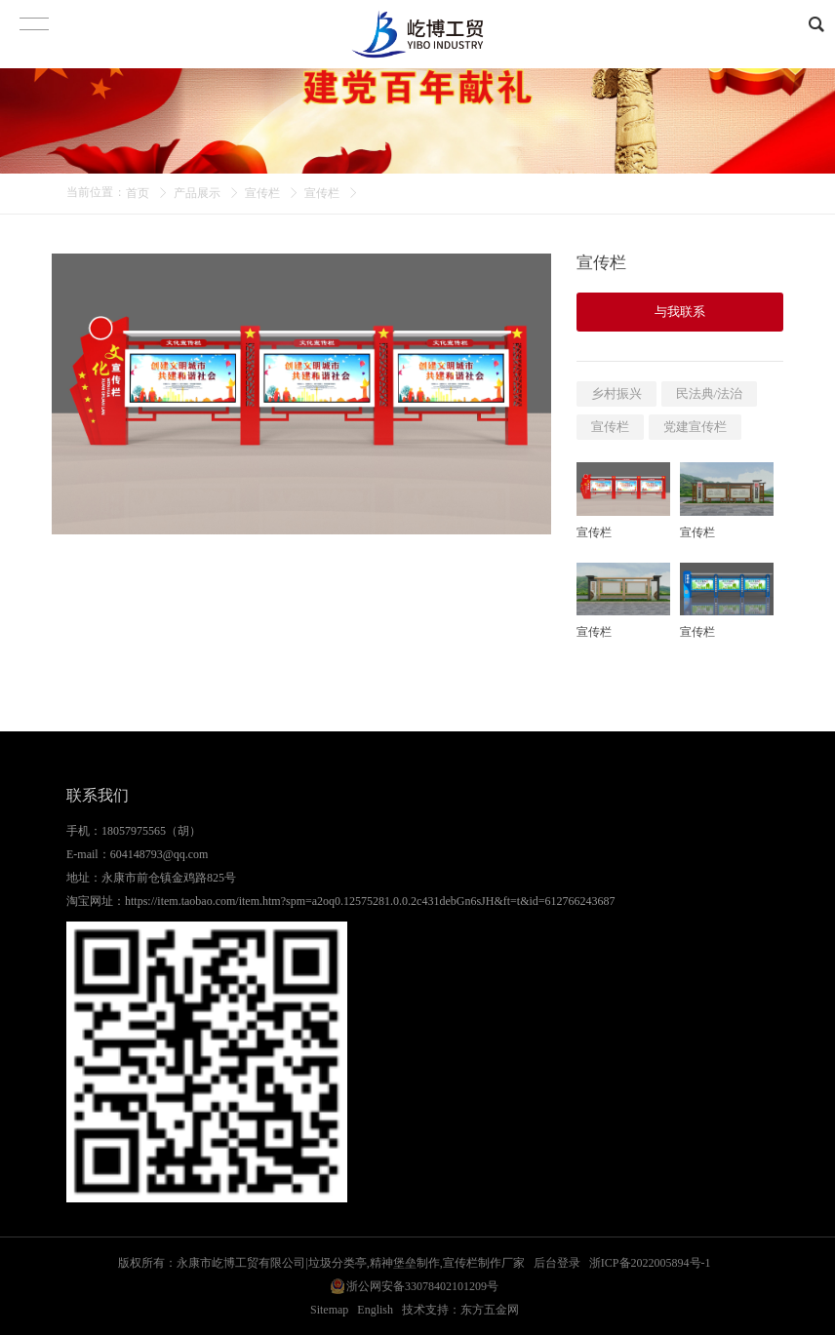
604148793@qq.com (159, 854)
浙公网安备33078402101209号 (422, 1286)
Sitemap (329, 1309)
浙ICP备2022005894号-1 (650, 1263)
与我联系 (680, 311)
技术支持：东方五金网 (460, 1309)
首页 (137, 193)
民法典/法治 (709, 393)
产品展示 (197, 193)
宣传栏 (262, 193)
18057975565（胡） (151, 831)
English (375, 1309)
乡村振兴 (616, 393)
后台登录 (557, 1263)
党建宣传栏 (695, 426)
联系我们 (97, 795)
